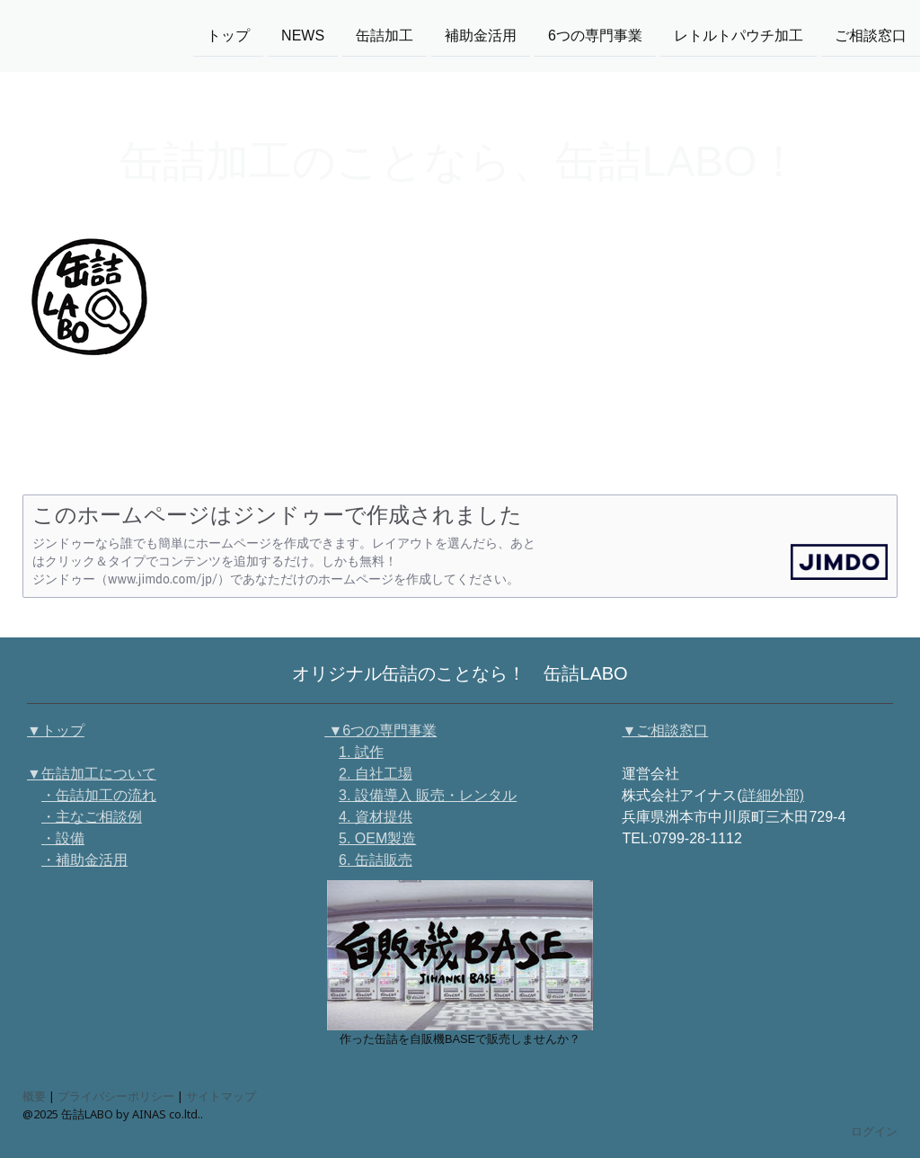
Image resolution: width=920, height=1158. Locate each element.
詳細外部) (773, 795)
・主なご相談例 (91, 816)
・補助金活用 (84, 860)
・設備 (62, 838)
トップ (228, 34)
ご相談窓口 (871, 34)
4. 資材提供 (375, 816)
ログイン (874, 1131)
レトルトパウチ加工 (738, 34)
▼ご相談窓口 (665, 730)
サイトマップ (221, 1096)
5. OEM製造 (377, 838)
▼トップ (55, 730)
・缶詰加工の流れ (98, 795)
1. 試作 (361, 752)
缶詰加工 (384, 34)
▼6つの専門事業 (380, 730)
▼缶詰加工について (91, 773)
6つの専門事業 (595, 34)
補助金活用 (481, 34)
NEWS (302, 34)
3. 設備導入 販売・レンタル (428, 795)
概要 (34, 1096)
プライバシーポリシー (116, 1096)
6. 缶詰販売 (375, 860)
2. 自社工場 (375, 773)
